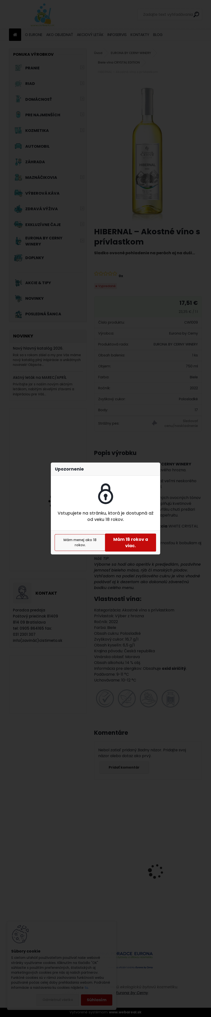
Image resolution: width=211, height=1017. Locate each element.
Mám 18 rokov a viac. (130, 542)
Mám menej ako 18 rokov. (80, 542)
